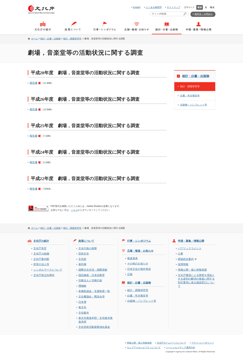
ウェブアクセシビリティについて (144, 347)
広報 (129, 274)
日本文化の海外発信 (139, 268)
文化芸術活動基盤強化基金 (94, 326)
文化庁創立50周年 (44, 275)
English (136, 7)
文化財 (82, 259)
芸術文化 (83, 253)
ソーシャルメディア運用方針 (180, 347)
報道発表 (132, 258)
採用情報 (183, 264)
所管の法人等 (41, 264)
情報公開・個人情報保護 (192, 269)
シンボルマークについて (47, 269)
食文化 (82, 307)
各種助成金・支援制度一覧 (94, 291)
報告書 (34, 82)
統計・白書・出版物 (50, 38)
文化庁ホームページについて (171, 343)
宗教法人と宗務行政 (90, 280)
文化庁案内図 (41, 259)
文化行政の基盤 (87, 248)
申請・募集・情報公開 (191, 240)
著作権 (82, 264)
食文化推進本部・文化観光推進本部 (95, 319)
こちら (74, 210)
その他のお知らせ (137, 263)
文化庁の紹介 (41, 240)
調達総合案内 (186, 259)
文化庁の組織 (41, 253)
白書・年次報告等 (190, 95)
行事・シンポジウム (139, 240)
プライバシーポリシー (202, 343)
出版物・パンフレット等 (193, 104)
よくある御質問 (154, 7)
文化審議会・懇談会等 (91, 296)
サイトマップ (173, 7)
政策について (86, 240)
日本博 (82, 301)
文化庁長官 (40, 248)
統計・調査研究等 (72, 38)
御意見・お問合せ (204, 14)
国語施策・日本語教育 (91, 275)
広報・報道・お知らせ (140, 250)
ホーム (34, 38)
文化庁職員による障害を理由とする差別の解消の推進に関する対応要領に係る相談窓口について (196, 281)
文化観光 (83, 312)
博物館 (82, 285)
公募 (180, 253)
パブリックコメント (190, 248)
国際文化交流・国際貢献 (92, 269)
